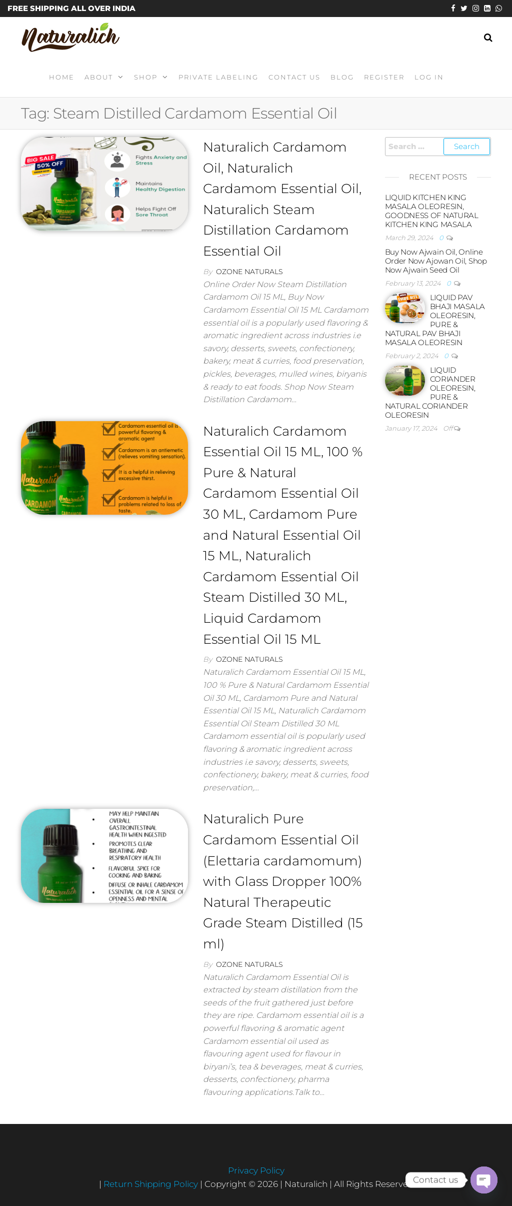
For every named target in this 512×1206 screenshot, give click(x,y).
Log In (429, 77)
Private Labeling (218, 77)
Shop (146, 77)
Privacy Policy (256, 1170)
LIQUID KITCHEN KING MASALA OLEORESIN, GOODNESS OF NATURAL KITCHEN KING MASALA (431, 211)
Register (384, 77)
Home (61, 77)
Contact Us (294, 77)
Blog (342, 77)
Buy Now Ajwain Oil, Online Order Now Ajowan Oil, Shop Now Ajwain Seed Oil (436, 261)
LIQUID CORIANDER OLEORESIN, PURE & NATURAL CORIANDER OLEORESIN (430, 392)
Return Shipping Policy (152, 1184)
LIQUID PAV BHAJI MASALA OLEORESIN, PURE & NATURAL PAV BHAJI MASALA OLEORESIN (435, 320)
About (98, 77)
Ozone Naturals (249, 271)
